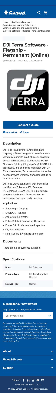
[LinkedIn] (28, 380)
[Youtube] (37, 380)
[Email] (42, 380)
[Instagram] (33, 380)
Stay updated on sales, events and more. (22, 309)
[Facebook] (23, 380)
